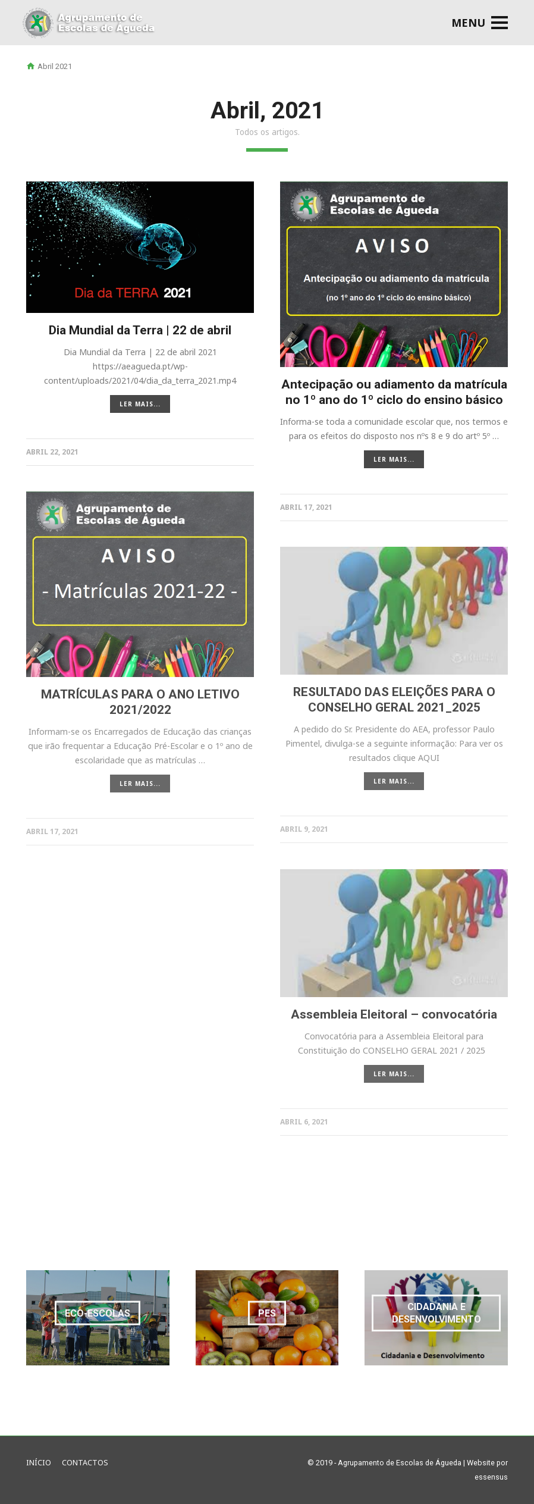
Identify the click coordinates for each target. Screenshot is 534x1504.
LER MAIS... (140, 404)
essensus (491, 1476)
